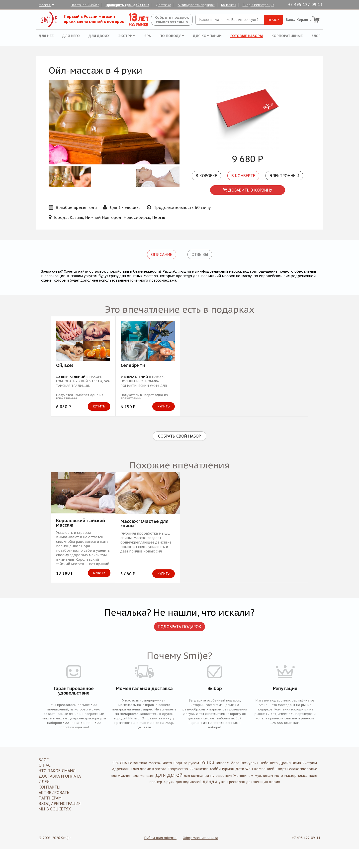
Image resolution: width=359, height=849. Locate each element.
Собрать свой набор (179, 436)
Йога (235, 763)
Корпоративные (287, 36)
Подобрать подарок (179, 626)
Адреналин (122, 769)
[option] (247, 115)
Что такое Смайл (57, 770)
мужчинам (264, 775)
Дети (239, 769)
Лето (274, 763)
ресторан (237, 782)
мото (278, 775)
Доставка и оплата (60, 776)
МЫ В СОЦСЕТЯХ (55, 808)
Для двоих (99, 36)
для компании (196, 775)
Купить (99, 406)
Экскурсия (249, 763)
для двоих (142, 769)
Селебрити (133, 365)
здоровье (308, 769)
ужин (223, 782)
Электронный (284, 175)
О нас (45, 765)
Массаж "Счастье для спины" (144, 523)
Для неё (46, 36)
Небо (264, 763)
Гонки (207, 762)
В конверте (243, 175)
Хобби (215, 769)
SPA (147, 36)
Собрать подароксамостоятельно (172, 19)
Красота (159, 769)
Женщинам (243, 775)
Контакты (228, 5)
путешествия (221, 775)
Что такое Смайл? (85, 5)
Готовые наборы (246, 36)
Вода (177, 763)
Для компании (207, 36)
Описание (161, 254)
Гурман (228, 769)
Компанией (264, 769)
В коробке (206, 175)
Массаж (155, 763)
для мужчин (121, 775)
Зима (296, 763)
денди (210, 781)
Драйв (285, 763)
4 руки (169, 782)
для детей (169, 774)
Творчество (178, 769)
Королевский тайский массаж (80, 522)
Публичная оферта (160, 838)
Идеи (44, 781)
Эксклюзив (198, 769)
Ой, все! (64, 365)
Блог (315, 36)
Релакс (293, 769)
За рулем (191, 763)
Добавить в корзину (247, 190)
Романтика (137, 763)
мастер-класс (295, 775)
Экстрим (126, 36)
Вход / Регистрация (258, 5)
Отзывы (199, 254)
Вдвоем (222, 763)
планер (155, 782)
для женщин (143, 775)
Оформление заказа (200, 838)
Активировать (54, 792)
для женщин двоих (263, 782)
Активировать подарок (196, 5)
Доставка (163, 5)
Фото (167, 763)
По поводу (172, 36)
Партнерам (50, 798)
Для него (71, 36)
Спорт (280, 769)
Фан (249, 769)
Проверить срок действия (127, 5)
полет (314, 775)
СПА (123, 763)
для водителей (188, 782)
